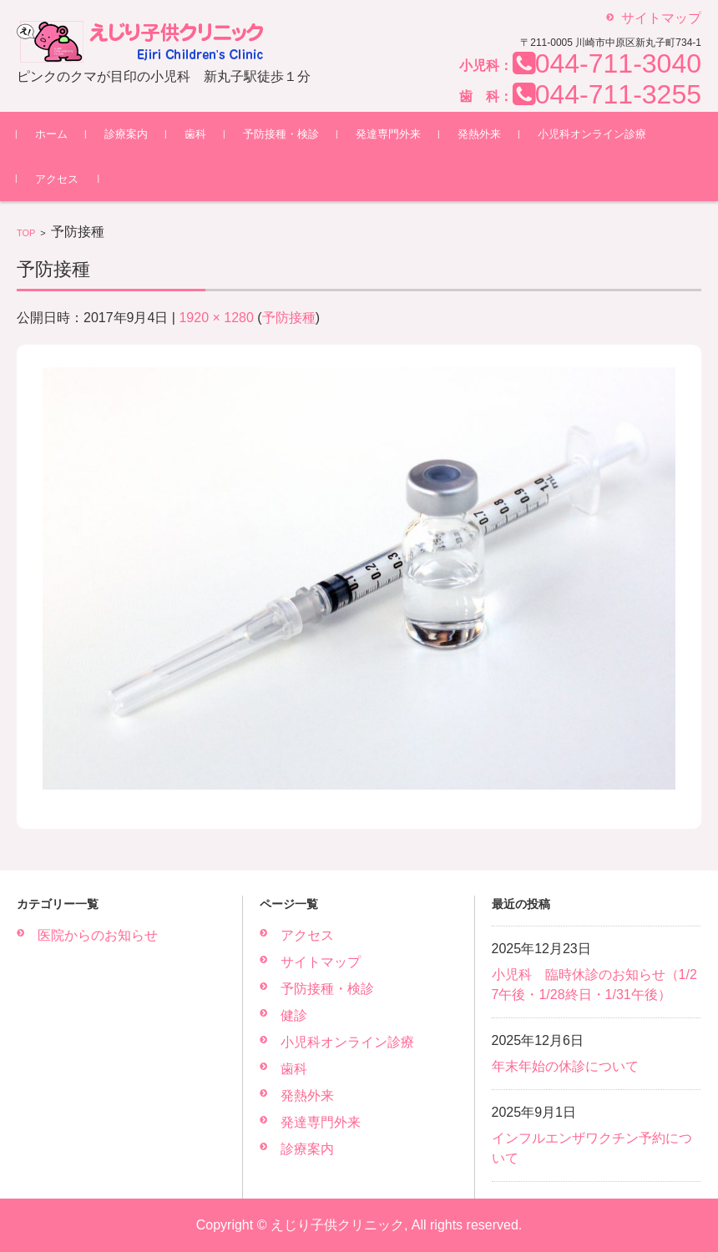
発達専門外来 (388, 134)
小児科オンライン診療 (592, 134)
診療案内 (126, 134)
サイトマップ (321, 962)
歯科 (195, 134)
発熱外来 (479, 134)
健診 (294, 1015)
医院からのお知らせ (98, 935)
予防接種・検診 (281, 134)
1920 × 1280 (216, 317)
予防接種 (289, 317)
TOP (26, 233)
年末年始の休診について (565, 1066)
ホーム (51, 134)
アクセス (56, 179)
